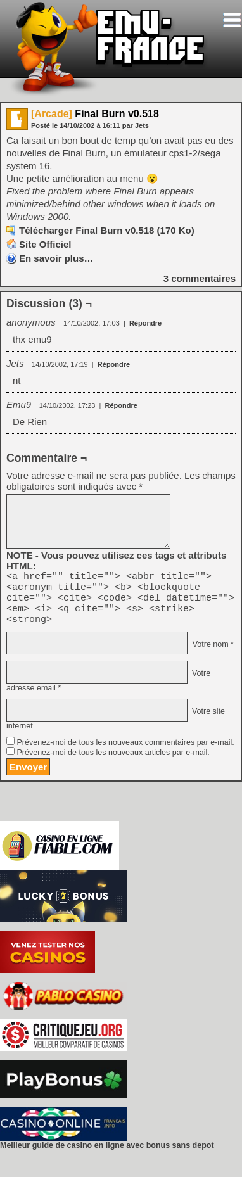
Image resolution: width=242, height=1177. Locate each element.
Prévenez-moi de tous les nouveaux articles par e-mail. (112, 762)
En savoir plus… (56, 258)
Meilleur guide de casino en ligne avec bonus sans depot (107, 1154)
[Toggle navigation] (232, 20)
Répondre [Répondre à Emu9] (121, 405)
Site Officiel (45, 244)
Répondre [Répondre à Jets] (114, 364)
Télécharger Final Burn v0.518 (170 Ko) (106, 230)
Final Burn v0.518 (95, 113)
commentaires (199, 278)
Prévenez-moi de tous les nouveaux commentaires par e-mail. (125, 752)
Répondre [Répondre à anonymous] (145, 323)
